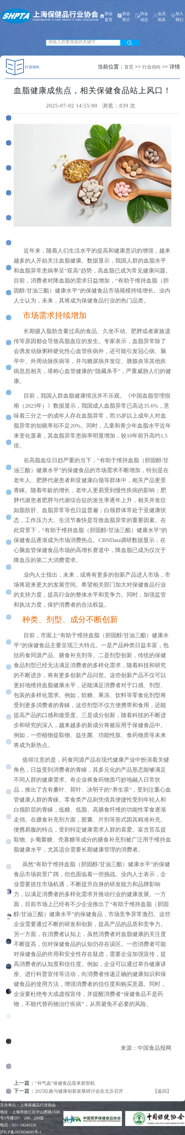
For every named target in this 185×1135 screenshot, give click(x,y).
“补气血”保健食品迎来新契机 (65, 1083)
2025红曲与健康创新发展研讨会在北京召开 (79, 1091)
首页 (129, 67)
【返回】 (162, 1091)
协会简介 (123, 16)
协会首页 (106, 16)
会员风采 (159, 16)
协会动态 (141, 16)
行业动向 (151, 67)
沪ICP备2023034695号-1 (21, 1132)
